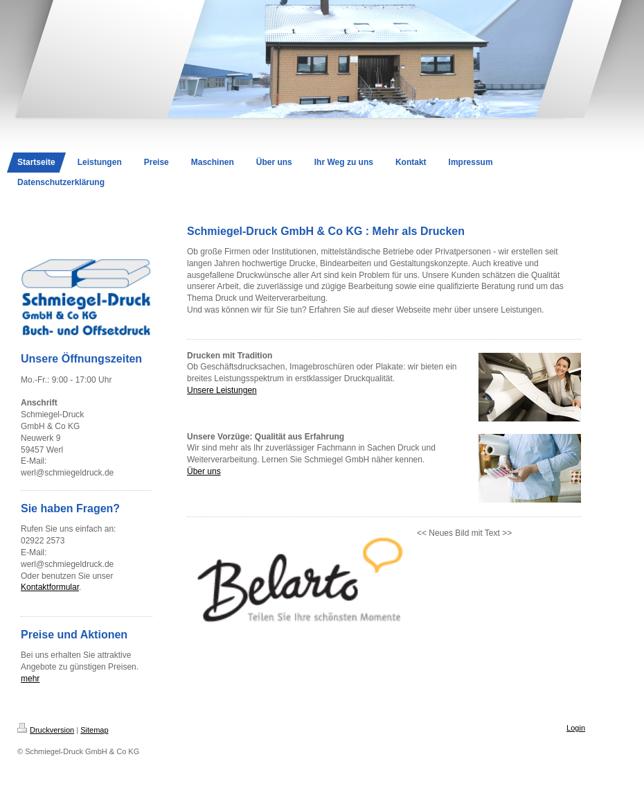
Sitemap (94, 730)
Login (575, 728)
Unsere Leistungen (222, 390)
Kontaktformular (50, 587)
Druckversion (45, 730)
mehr (30, 678)
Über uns (204, 471)
